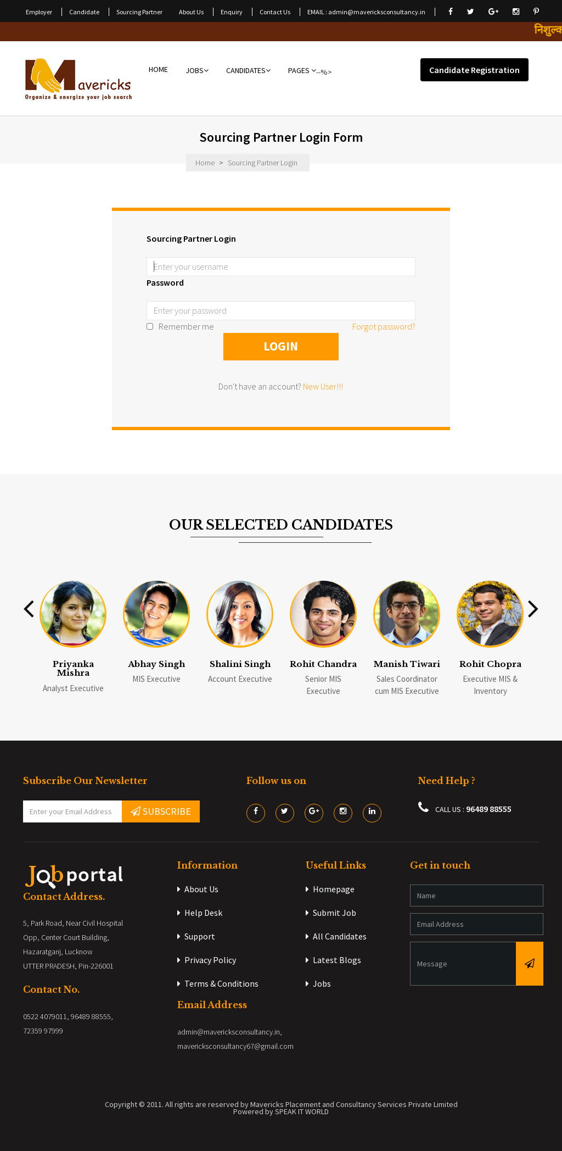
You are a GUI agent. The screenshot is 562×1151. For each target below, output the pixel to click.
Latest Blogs (333, 959)
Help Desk (199, 912)
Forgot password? (383, 326)
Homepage (330, 888)
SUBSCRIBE (161, 811)
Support (196, 936)
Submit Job (331, 912)
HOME (158, 70)
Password (165, 282)
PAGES (302, 70)
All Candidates (336, 936)
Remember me (180, 326)
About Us (197, 888)
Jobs (318, 983)
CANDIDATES (248, 70)
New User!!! (323, 386)
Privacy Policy (206, 959)
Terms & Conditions (217, 983)
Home (205, 163)
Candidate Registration (474, 69)
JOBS (197, 70)
